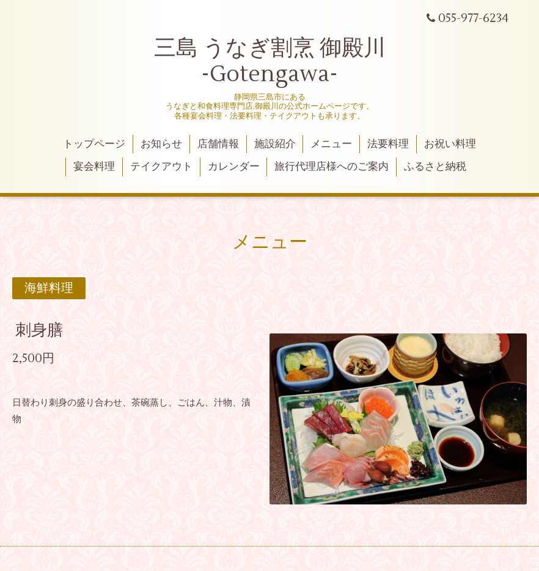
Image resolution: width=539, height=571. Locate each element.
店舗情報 (218, 144)
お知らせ (161, 144)
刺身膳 (39, 330)
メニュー (331, 144)
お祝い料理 (450, 144)
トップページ (94, 144)
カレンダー (234, 166)
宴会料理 (94, 166)
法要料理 (388, 144)
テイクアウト (161, 166)
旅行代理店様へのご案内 (331, 166)
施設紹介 (275, 144)
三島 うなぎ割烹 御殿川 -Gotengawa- (270, 61)
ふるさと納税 (435, 166)
